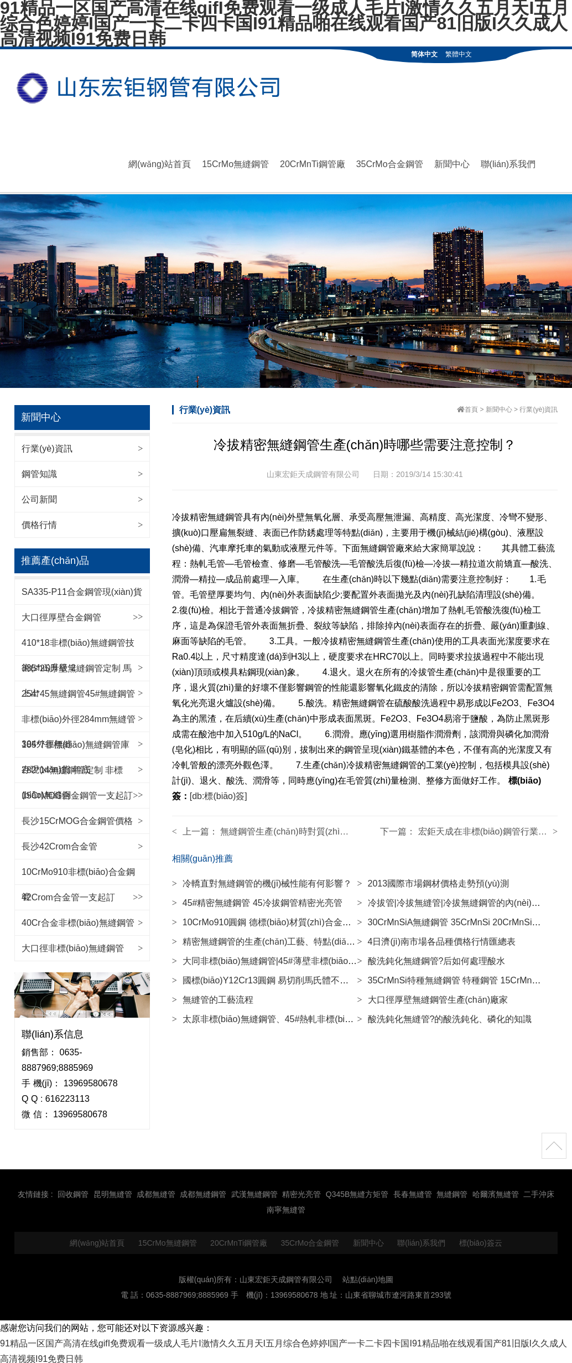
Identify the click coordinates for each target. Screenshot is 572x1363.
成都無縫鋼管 (203, 1190)
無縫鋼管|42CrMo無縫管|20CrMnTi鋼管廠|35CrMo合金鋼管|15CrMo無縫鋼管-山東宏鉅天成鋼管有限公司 (152, 88)
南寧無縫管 (286, 1206)
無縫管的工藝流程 (212, 996)
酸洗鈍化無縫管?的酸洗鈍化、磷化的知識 (444, 1015)
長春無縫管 (412, 1190)
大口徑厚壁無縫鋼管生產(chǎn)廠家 (432, 996)
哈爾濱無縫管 (495, 1190)
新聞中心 (452, 162)
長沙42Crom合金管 (59, 843)
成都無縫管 (156, 1190)
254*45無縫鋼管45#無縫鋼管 (78, 690)
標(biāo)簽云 (480, 1239)
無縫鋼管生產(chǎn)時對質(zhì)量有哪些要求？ (312, 827)
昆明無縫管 (112, 1190)
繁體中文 (458, 54)
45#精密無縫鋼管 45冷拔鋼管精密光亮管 (257, 899)
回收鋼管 (73, 1190)
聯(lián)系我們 (508, 162)
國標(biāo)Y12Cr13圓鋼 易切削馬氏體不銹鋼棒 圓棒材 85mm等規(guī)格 (319, 976)
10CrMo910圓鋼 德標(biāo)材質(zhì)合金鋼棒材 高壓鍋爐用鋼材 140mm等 (323, 918)
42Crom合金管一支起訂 (68, 894)
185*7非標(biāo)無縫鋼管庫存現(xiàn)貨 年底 (75, 754)
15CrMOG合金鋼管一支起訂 (77, 792)
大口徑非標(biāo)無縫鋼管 (73, 945)
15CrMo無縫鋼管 (235, 162)
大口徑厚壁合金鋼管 (61, 614)
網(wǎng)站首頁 (159, 162)
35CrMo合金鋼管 (389, 162)
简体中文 (424, 54)
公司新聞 (39, 495)
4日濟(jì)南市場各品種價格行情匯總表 (436, 937)
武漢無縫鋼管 (254, 1190)
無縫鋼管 (451, 1190)
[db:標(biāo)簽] (218, 792)
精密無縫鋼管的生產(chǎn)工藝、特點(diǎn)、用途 (276, 937)
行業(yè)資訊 (47, 444)
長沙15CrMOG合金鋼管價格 (77, 817)
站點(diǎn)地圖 (367, 1275)
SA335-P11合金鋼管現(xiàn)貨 (82, 588)
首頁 (471, 406)
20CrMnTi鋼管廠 (312, 162)
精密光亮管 (301, 1190)
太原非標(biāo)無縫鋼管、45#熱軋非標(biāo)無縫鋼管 (282, 1015)
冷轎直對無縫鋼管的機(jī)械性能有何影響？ (262, 879)
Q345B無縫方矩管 (357, 1190)
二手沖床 (538, 1190)
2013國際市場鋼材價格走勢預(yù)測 (432, 879)
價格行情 (39, 521)
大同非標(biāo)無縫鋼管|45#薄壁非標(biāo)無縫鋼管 (279, 957)
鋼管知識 (39, 470)
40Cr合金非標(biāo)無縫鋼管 (78, 919)
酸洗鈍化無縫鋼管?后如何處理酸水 (431, 957)
